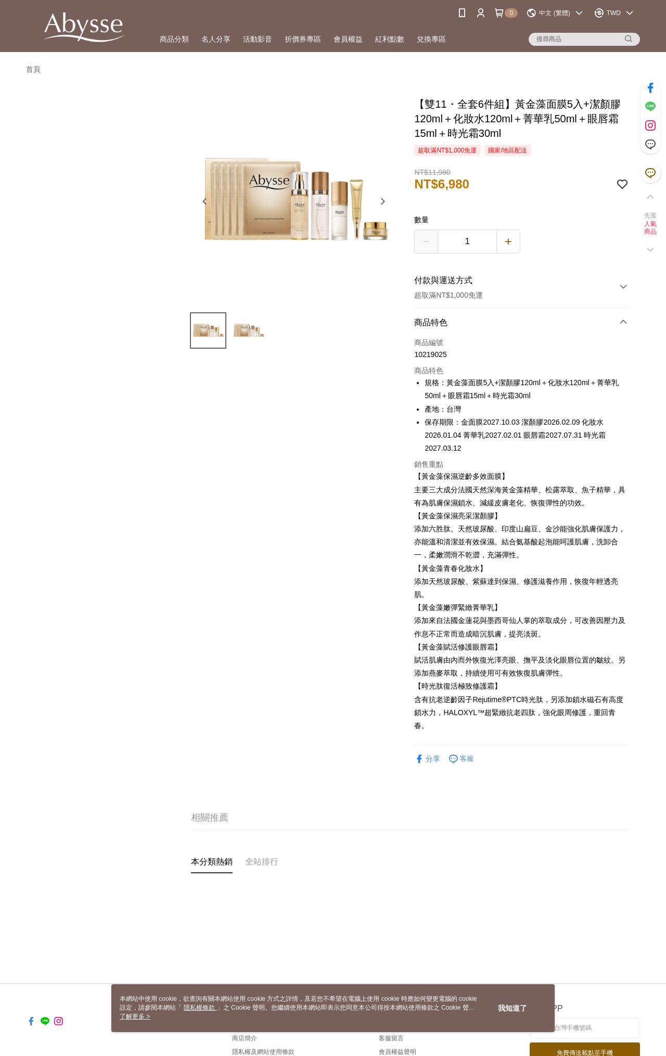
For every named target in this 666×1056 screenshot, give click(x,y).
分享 (427, 759)
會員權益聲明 (397, 1051)
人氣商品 (650, 228)
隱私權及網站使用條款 (263, 1051)
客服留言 (391, 1038)
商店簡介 (244, 1038)
